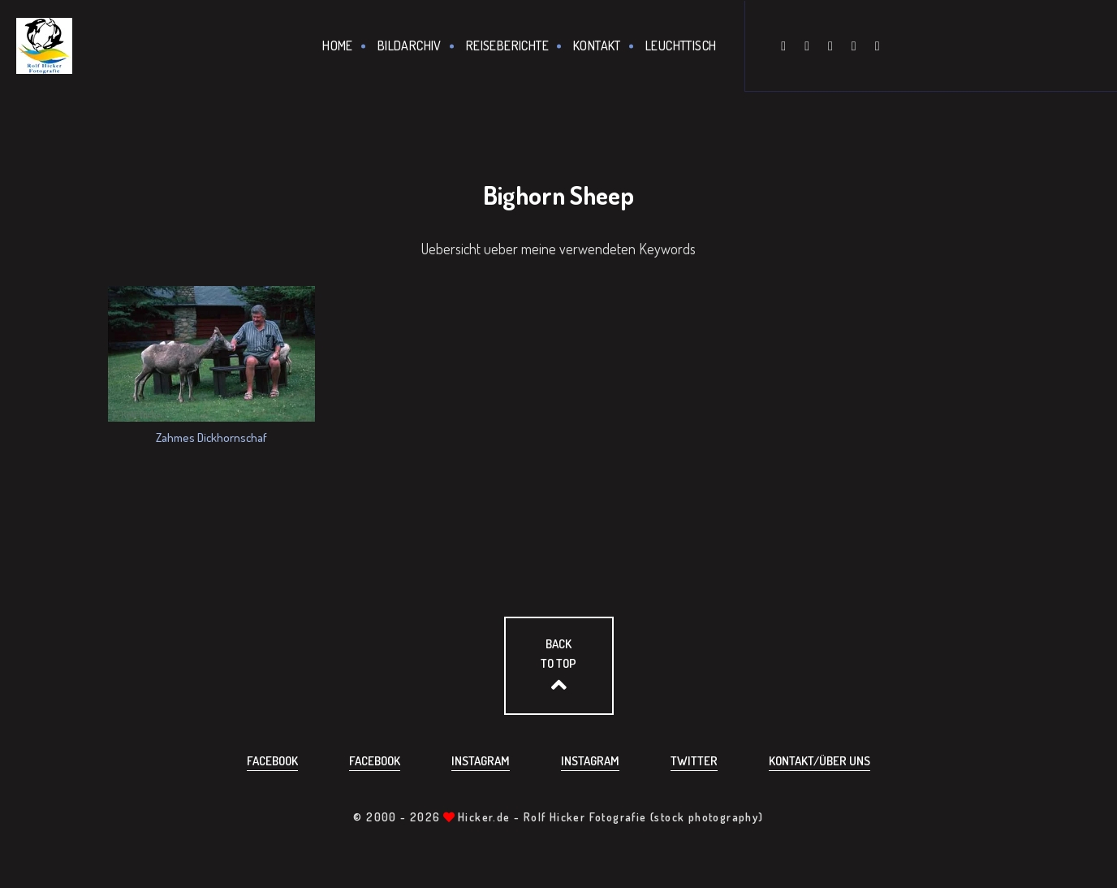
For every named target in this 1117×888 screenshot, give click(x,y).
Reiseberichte (507, 45)
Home (337, 45)
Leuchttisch (680, 45)
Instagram (480, 761)
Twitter (694, 761)
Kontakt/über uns (819, 761)
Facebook (272, 761)
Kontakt (597, 45)
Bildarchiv (409, 45)
